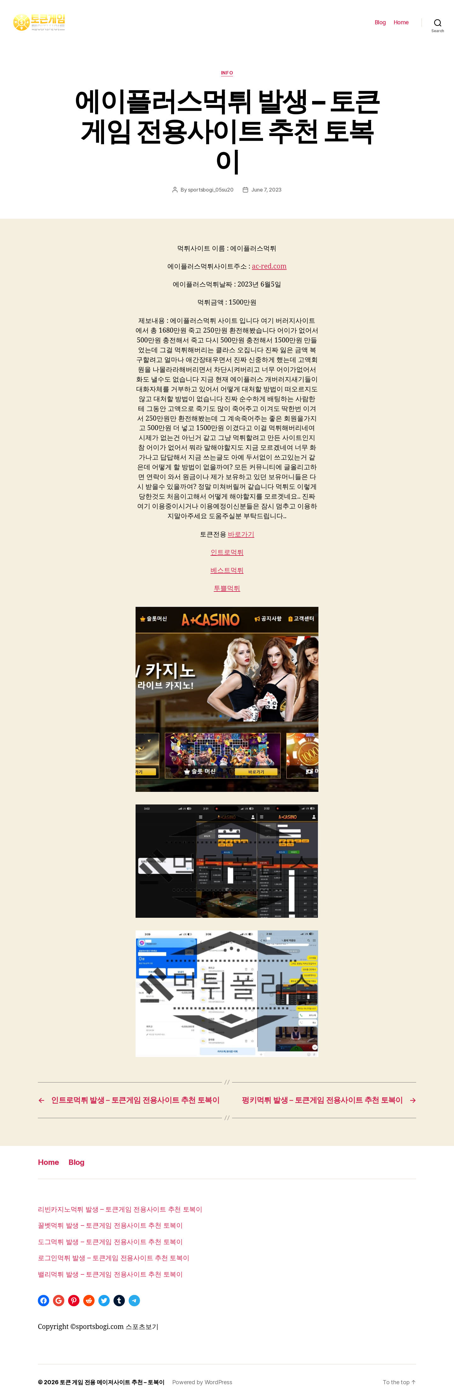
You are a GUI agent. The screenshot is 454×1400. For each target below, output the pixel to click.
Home (401, 22)
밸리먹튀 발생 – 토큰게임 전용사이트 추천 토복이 (110, 1274)
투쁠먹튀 (227, 588)
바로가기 (241, 534)
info (227, 73)
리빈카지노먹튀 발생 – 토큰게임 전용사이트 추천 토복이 (120, 1209)
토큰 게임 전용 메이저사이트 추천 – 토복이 (112, 1382)
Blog (380, 22)
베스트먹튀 (227, 570)
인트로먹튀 (227, 552)
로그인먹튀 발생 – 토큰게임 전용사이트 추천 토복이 (113, 1258)
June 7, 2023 (266, 190)
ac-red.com (269, 266)
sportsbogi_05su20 (210, 190)
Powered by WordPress (202, 1382)
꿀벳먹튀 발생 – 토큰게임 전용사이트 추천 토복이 (110, 1225)
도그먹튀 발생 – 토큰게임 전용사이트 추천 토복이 (110, 1242)
